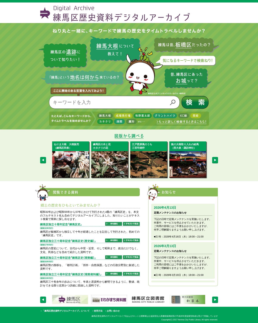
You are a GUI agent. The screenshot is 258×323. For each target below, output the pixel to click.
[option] (71, 159)
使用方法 (98, 311)
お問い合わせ (113, 311)
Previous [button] (41, 160)
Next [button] (215, 160)
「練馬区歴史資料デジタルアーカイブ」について (66, 311)
